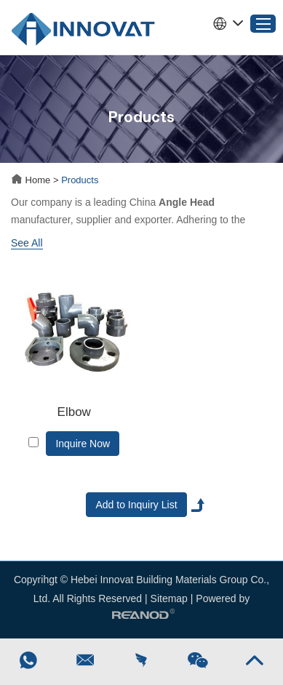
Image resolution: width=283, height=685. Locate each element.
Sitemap (169, 598)
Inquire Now (82, 443)
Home (32, 180)
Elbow (74, 412)
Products (79, 180)
